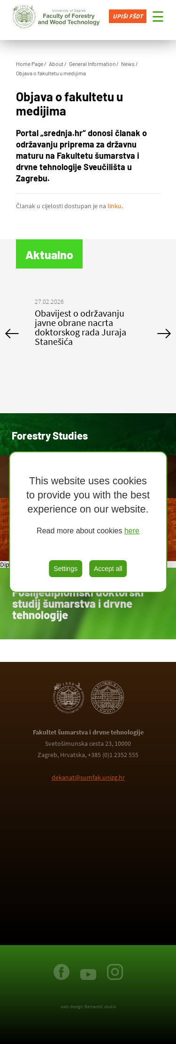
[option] (88, 324)
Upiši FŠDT (128, 16)
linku (114, 206)
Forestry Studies (50, 435)
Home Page (29, 63)
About (56, 63)
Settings (65, 568)
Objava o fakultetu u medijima (51, 73)
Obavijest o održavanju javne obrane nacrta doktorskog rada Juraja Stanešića (80, 327)
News (128, 63)
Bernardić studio (100, 1006)
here (131, 531)
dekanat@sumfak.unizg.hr (88, 777)
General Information (92, 63)
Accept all (108, 568)
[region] (88, 522)
